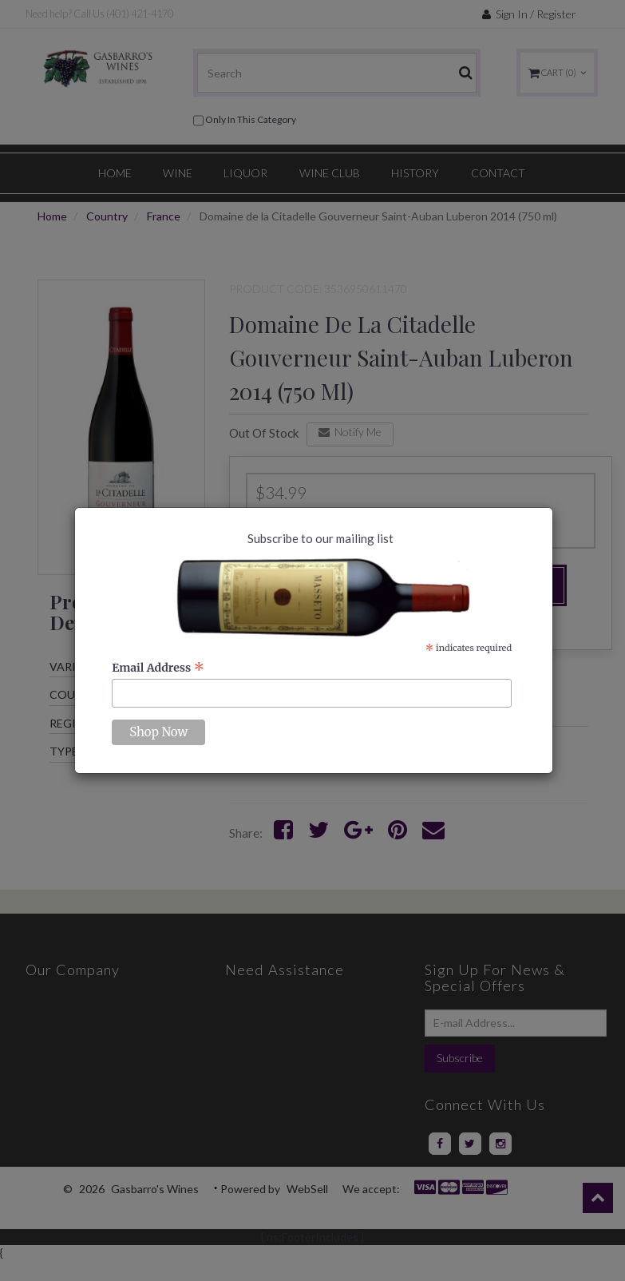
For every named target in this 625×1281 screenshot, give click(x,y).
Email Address (158, 667)
